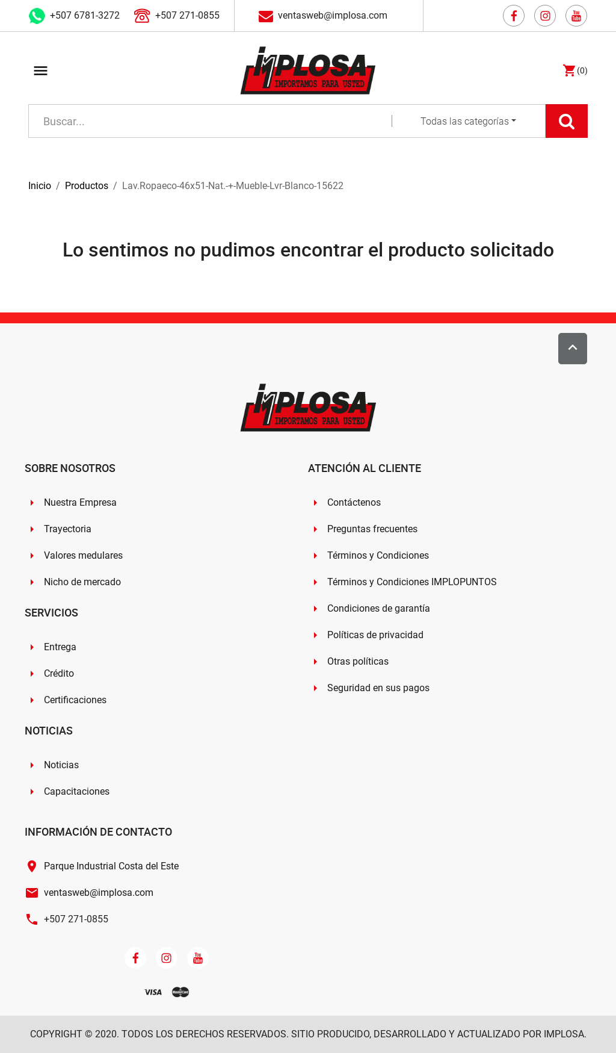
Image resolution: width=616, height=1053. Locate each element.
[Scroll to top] (572, 348)
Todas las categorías (464, 121)
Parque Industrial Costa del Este (111, 866)
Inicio (39, 185)
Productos (86, 185)
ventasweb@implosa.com (332, 15)
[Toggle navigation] (40, 72)
